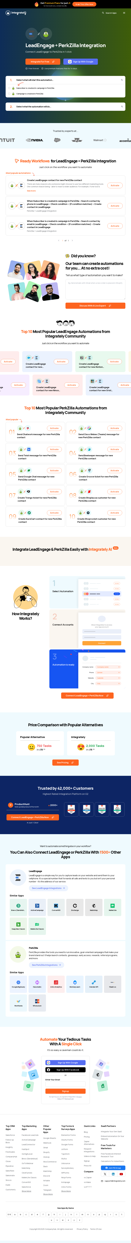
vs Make (87, 1184)
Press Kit (87, 1168)
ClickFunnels (27, 1175)
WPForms (65, 1175)
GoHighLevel (27, 1156)
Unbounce (65, 1165)
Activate (115, 185)
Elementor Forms (68, 1137)
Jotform (64, 1151)
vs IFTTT (88, 1189)
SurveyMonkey (67, 1170)
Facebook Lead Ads (30, 1137)
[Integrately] (16, 13)
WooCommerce (50, 1164)
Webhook (47, 1145)
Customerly (10, 1192)
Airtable (46, 1182)
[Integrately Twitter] (105, 1176)
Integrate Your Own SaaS (111, 1133)
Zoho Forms (66, 1189)
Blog (86, 1134)
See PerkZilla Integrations (46, 967)
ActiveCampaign (29, 1142)
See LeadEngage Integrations (48, 890)
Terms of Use (69, 1101)
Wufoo (64, 1161)
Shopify (46, 1154)
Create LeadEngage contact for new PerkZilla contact (54, 180)
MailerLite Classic (29, 1179)
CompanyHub (11, 1159)
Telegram (47, 1192)
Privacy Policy (82, 1231)
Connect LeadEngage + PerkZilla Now (87, 697)
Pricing (87, 1139)
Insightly (9, 1149)
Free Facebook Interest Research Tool (111, 1157)
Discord (46, 1178)
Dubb (8, 1187)
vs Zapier (88, 1179)
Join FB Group (113, 1170)
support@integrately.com (113, 1183)
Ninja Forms (66, 1179)
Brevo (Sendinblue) (30, 1161)
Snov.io (9, 1182)
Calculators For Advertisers (112, 1163)
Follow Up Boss (10, 1143)
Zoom (45, 1187)
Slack (45, 1168)
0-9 (9, 1216)
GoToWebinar (27, 1165)
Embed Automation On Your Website (112, 1139)
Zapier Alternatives (89, 1144)
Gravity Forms (67, 1142)
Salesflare (10, 1173)
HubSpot (25, 1151)
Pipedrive (10, 1168)
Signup (87, 1163)
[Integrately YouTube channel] (121, 1176)
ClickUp (46, 1159)
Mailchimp (26, 1170)
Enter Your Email (52, 1082)
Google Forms (67, 1146)
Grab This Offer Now (84, 4)
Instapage (65, 1184)
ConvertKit (26, 1184)
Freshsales (10, 1154)
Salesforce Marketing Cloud (29, 1190)
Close (8, 1163)
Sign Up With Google (80, 61)
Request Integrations (89, 1152)
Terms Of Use (96, 1231)
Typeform (65, 1156)
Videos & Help (90, 1158)
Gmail (45, 1149)
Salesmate (10, 1177)
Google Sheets (49, 1140)
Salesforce (10, 1137)
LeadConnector (28, 1146)
